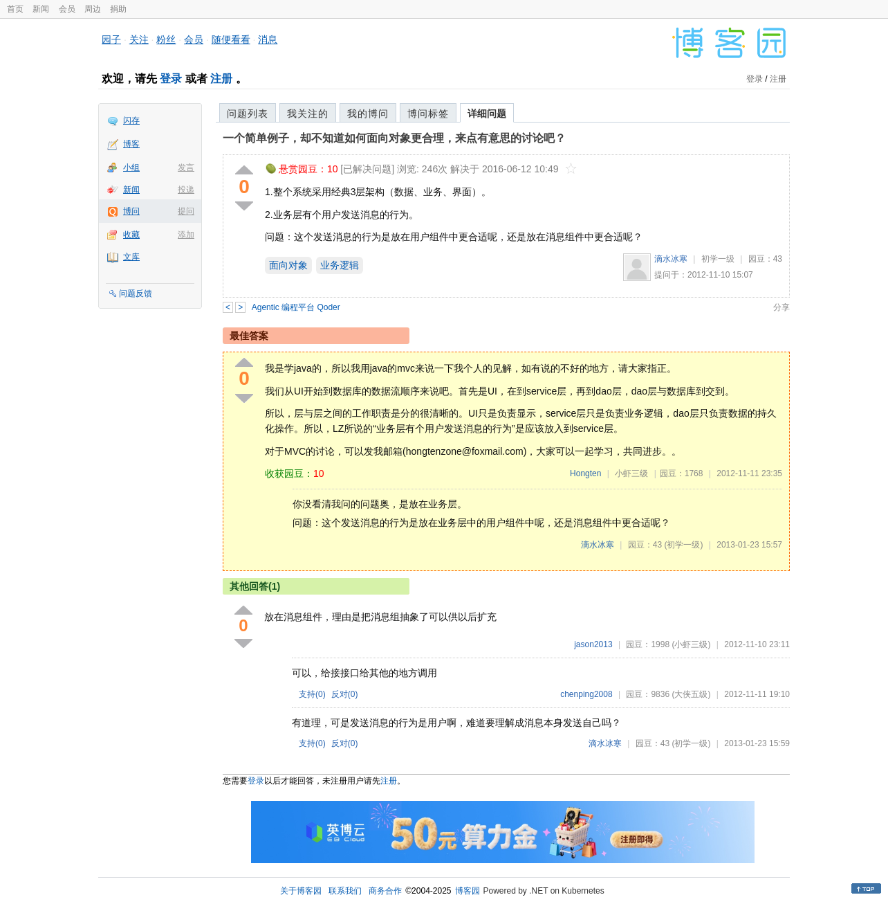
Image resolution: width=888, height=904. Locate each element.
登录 (171, 78)
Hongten (585, 473)
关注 (139, 39)
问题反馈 (135, 293)
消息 (267, 39)
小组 (131, 167)
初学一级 (717, 259)
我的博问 (368, 113)
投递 (186, 190)
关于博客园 (301, 891)
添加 (186, 234)
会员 (67, 9)
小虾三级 (631, 473)
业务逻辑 (339, 265)
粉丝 (166, 39)
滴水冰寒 (670, 259)
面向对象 (288, 265)
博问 (131, 211)
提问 (186, 211)
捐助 (118, 9)
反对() (344, 694)
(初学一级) (683, 545)
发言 (186, 167)
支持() (312, 694)
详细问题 (487, 113)
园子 (111, 39)
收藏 (131, 234)
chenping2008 (586, 694)
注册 (221, 78)
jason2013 (593, 644)
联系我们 (345, 891)
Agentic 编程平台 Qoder (296, 307)
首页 (15, 9)
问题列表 (247, 113)
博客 (131, 144)
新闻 (41, 9)
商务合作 (385, 891)
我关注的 (308, 113)
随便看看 (231, 39)
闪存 (131, 120)
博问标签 (428, 113)
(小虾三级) (691, 644)
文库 (131, 257)
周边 (92, 9)
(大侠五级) (691, 694)
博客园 (467, 891)
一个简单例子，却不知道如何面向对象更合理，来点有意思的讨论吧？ (394, 138)
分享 (781, 307)
